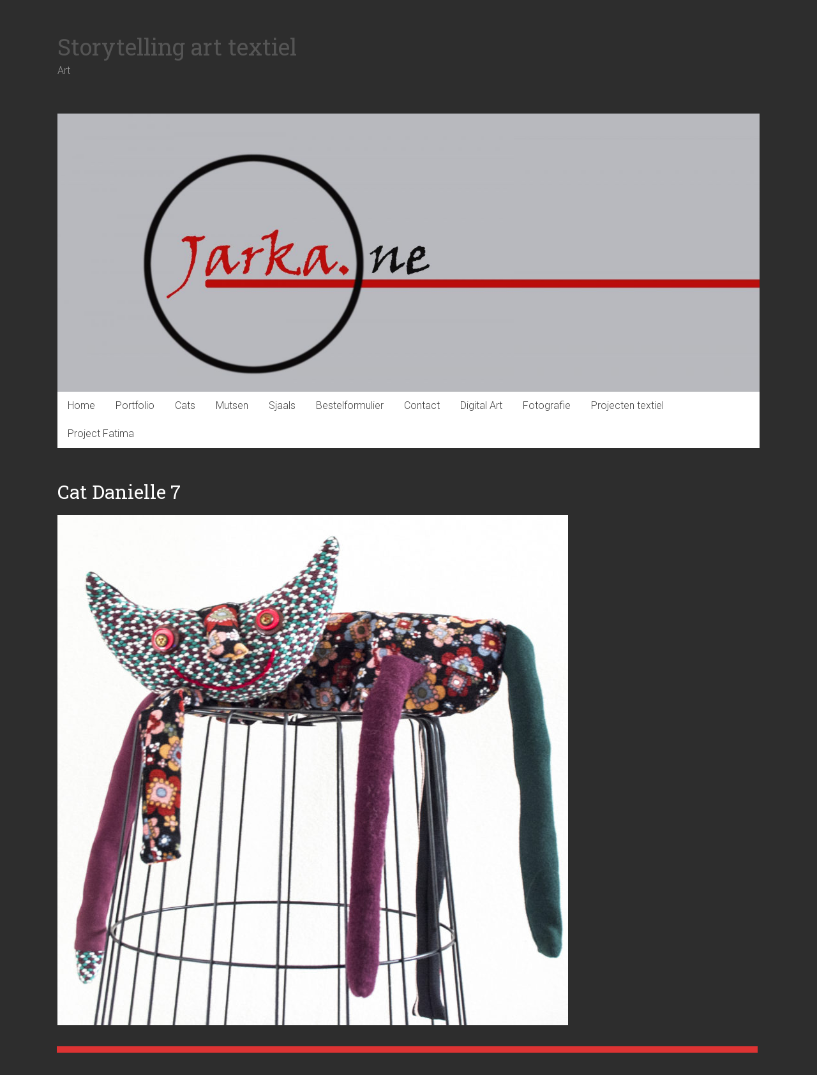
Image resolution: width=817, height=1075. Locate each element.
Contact (422, 405)
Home (81, 405)
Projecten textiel (627, 405)
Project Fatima (101, 433)
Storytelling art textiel (177, 46)
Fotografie (547, 405)
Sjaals (282, 405)
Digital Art (481, 405)
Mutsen (232, 405)
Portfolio (135, 405)
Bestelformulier (350, 405)
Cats (185, 405)
